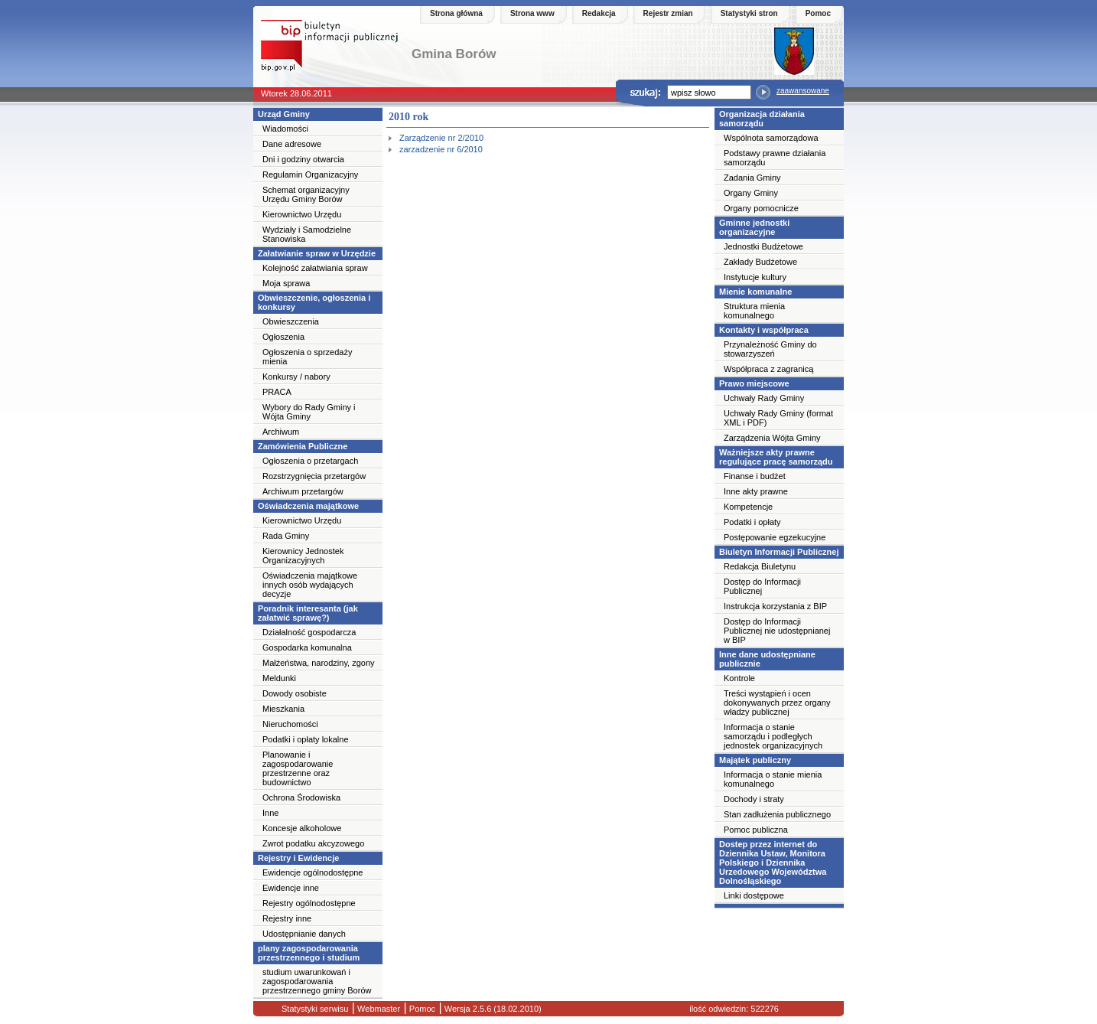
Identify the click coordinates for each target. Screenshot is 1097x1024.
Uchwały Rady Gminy (764, 398)
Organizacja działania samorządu (762, 118)
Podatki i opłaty (752, 522)
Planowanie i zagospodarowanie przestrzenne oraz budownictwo (297, 768)
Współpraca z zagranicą (768, 368)
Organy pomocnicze (761, 208)
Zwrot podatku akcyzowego (313, 843)
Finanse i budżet (755, 476)
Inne (270, 812)
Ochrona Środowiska (301, 797)
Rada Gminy (285, 535)
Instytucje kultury (755, 277)
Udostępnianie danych (304, 933)
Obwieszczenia (290, 321)
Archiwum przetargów (302, 491)
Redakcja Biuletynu (760, 566)
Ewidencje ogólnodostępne (312, 872)
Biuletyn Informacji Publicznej (778, 551)
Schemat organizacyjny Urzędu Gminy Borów (306, 194)
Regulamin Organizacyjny (310, 174)
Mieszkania (283, 708)
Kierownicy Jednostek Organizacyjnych (302, 555)
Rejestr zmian (668, 13)
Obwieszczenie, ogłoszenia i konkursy (314, 302)
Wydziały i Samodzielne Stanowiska (306, 234)
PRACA (276, 391)
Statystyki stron (749, 13)
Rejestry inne (286, 918)
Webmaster (377, 1008)
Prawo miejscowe (754, 383)
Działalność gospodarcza (309, 632)
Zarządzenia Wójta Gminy (772, 437)
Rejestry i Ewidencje (298, 858)
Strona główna (456, 13)
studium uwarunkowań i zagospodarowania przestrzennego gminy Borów (316, 981)
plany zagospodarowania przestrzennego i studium (309, 953)
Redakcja (599, 13)
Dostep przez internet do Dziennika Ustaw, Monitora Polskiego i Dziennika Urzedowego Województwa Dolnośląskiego (772, 862)
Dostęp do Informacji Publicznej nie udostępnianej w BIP (777, 630)
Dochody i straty (754, 799)
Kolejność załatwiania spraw (315, 267)
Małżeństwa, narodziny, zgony (318, 662)
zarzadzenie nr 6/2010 (441, 149)
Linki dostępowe (754, 895)
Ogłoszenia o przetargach (310, 460)
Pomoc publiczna (756, 829)
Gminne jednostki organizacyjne (754, 227)
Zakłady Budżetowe (760, 261)
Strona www (532, 13)
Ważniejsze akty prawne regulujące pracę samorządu (776, 457)
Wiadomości (285, 128)
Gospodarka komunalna (307, 647)
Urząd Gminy (284, 114)
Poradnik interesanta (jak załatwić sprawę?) (308, 613)
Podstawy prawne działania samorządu (774, 157)
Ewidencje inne (290, 887)
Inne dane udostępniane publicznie (767, 659)
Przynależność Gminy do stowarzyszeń (770, 349)
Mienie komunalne (755, 291)
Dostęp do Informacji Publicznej (762, 586)
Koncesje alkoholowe (301, 828)
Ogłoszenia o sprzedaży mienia (307, 356)
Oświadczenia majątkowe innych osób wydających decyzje (309, 584)
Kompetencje (748, 506)
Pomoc (818, 13)
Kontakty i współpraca (764, 329)
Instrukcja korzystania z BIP (775, 606)
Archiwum (280, 431)
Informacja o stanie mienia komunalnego (773, 779)
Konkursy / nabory (296, 376)
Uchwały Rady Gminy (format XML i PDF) (778, 418)
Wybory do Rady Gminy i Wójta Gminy (309, 412)
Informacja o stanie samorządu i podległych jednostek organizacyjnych (773, 736)
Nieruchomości (290, 724)
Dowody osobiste (294, 693)
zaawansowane (802, 90)
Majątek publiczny (755, 760)
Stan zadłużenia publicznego (777, 814)
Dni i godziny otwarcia (303, 159)
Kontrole (739, 678)
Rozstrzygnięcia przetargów (314, 476)
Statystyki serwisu (315, 1008)
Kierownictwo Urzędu (301, 214)
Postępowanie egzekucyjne (774, 537)
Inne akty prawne (756, 491)
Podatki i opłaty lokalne (305, 739)
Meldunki (279, 678)
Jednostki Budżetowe (763, 246)
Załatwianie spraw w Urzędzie (317, 253)
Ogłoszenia (283, 336)
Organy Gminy (751, 192)
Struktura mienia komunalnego (754, 311)
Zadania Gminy (752, 177)
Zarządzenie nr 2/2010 (441, 137)
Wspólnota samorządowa (771, 137)
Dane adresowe (291, 143)
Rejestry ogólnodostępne (309, 903)
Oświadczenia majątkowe (308, 505)
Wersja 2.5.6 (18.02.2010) (492, 1008)
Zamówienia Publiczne (302, 446)
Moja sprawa (286, 283)
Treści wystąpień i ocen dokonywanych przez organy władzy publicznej (777, 702)
